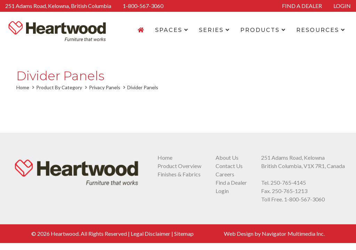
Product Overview (179, 165)
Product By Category (59, 87)
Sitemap (184, 233)
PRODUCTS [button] (263, 30)
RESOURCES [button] (320, 30)
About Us (227, 157)
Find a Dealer (231, 182)
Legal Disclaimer (150, 233)
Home (22, 87)
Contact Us (229, 165)
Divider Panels (142, 87)
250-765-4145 (288, 182)
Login (222, 191)
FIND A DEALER (302, 5)
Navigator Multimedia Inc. (293, 233)
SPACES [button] (171, 30)
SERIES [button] (214, 30)
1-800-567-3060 (143, 5)
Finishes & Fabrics (179, 174)
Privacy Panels (104, 87)
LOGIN (342, 5)
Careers (225, 174)
